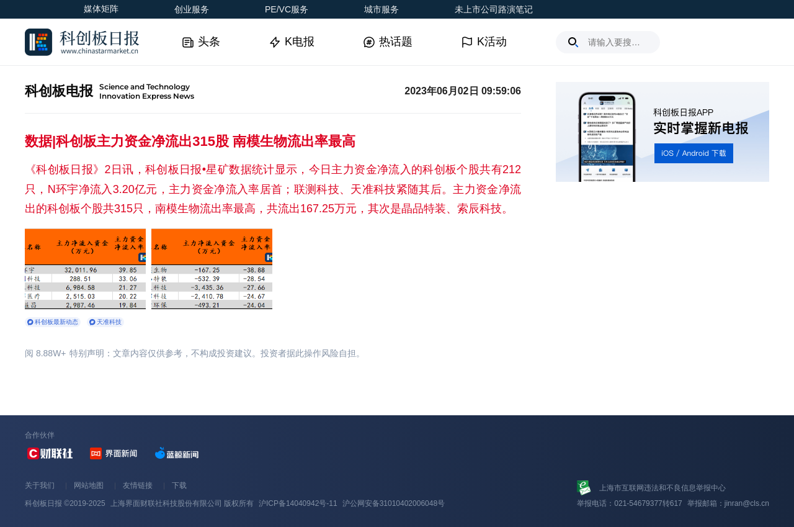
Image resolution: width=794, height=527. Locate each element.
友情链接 (138, 485)
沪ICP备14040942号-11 (298, 503)
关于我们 (40, 485)
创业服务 (191, 9)
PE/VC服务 (286, 9)
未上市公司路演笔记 (494, 9)
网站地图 (89, 485)
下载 (179, 485)
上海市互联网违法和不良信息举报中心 (662, 488)
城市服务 (381, 9)
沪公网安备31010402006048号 (393, 503)
